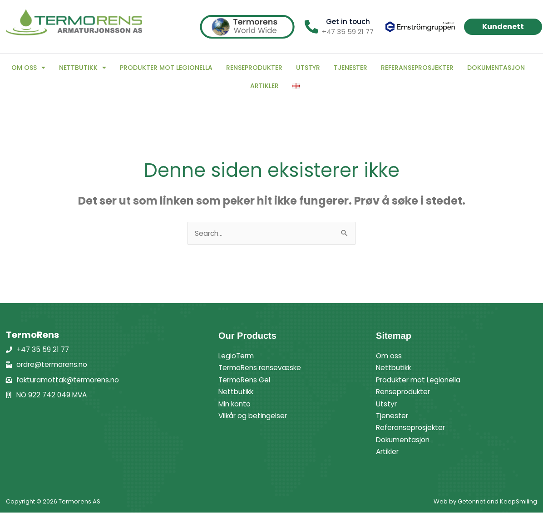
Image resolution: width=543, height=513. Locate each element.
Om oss (28, 67)
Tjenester (350, 67)
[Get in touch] (311, 27)
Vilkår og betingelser (255, 416)
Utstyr (308, 67)
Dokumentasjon (496, 67)
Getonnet (471, 502)
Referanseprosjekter (417, 67)
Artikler (264, 85)
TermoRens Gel (246, 380)
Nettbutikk (82, 67)
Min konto (235, 404)
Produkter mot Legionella (166, 67)
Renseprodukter (254, 67)
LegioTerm (237, 356)
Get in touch (348, 21)
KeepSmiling (518, 502)
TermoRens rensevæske (262, 368)
